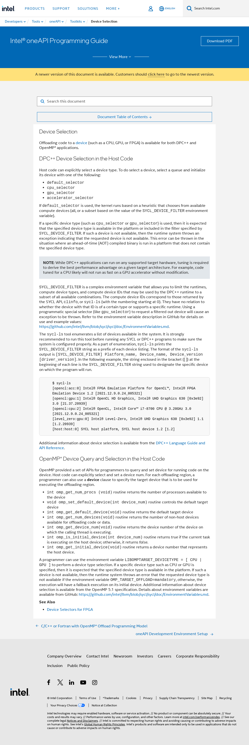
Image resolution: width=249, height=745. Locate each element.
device (81, 142)
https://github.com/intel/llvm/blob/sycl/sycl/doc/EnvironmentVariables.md (104, 326)
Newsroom (123, 656)
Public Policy (78, 665)
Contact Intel (97, 656)
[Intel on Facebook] (49, 683)
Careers (164, 656)
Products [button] (35, 8)
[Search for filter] (124, 101)
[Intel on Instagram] (95, 683)
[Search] (189, 8)
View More (121, 56)
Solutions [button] (88, 8)
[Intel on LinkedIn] (72, 683)
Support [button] (61, 8)
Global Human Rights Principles (104, 724)
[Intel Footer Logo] (20, 691)
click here (156, 74)
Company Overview (64, 656)
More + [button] (113, 8)
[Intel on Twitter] (60, 683)
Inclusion (54, 665)
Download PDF (220, 41)
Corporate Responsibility (197, 656)
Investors (145, 656)
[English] (167, 8)
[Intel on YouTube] (83, 683)
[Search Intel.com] (220, 8)
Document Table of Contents (123, 116)
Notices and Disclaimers (82, 720)
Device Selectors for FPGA (70, 609)
